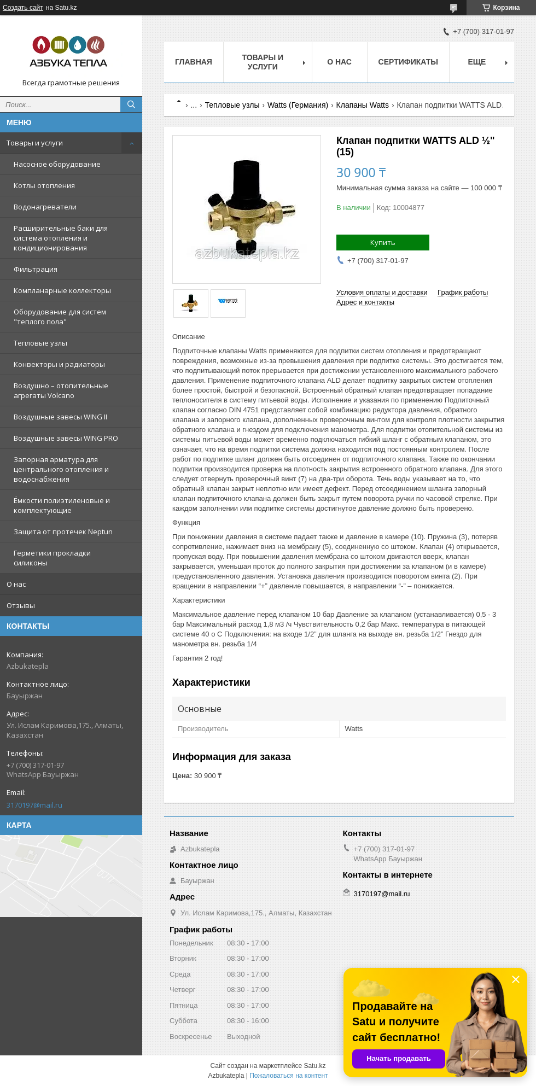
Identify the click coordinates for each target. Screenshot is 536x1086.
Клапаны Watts (362, 105)
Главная (193, 61)
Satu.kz (314, 1066)
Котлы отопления (44, 185)
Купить (382, 242)
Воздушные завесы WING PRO (66, 438)
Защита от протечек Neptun (63, 531)
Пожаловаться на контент (288, 1075)
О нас (16, 584)
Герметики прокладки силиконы (52, 558)
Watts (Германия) (297, 105)
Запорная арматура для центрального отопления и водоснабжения (61, 469)
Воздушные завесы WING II (60, 417)
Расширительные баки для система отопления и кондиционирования (61, 238)
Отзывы (21, 605)
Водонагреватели (45, 207)
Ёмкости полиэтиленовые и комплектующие (62, 505)
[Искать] (131, 104)
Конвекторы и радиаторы (59, 364)
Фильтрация (35, 269)
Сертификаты (408, 61)
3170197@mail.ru (34, 805)
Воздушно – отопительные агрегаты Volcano (61, 390)
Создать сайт (23, 7)
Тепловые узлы (40, 343)
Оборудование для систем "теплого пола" (60, 316)
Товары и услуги (35, 143)
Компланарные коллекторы (62, 290)
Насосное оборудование (57, 164)
